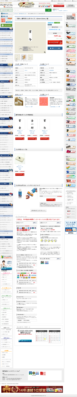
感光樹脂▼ (51, 70)
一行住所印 (60, 10)
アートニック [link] (4, 209)
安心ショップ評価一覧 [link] (6, 361)
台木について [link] (4, 279)
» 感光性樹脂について (54, 106)
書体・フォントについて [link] (6, 297)
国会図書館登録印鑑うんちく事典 (70, 193)
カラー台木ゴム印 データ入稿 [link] (7, 43)
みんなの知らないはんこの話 (70, 203)
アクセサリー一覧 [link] (5, 233)
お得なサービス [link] (5, 334)
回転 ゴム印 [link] (4, 188)
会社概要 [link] (3, 354)
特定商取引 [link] (4, 316)
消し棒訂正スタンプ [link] (5, 98)
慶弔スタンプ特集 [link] (5, 239)
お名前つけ (65, 10)
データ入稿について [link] (5, 289)
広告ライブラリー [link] (5, 363)
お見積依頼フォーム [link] (5, 344)
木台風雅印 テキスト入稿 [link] (6, 129)
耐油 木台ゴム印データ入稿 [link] (6, 159)
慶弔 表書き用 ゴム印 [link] (5, 107)
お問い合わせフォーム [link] (6, 346)
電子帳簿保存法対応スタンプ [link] (7, 253)
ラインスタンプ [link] (4, 142)
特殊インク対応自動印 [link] (6, 162)
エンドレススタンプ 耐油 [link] (6, 166)
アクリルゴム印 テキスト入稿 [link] (7, 47)
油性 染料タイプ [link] (7, 201)
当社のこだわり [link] (5, 352)
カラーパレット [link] (4, 211)
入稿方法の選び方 (6, 25)
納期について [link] (4, 314)
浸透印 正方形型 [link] (4, 58)
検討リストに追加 (55, 48)
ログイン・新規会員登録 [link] (6, 329)
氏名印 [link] (3, 83)
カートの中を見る (58, 5)
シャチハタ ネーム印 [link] (5, 172)
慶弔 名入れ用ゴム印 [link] (5, 88)
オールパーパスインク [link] (6, 222)
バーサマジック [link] (4, 229)
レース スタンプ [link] (4, 137)
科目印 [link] (3, 85)
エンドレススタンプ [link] (5, 190)
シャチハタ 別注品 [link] (5, 175)
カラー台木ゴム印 (6, 39)
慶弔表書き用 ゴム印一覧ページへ (38, 210)
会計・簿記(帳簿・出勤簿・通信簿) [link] (7, 105)
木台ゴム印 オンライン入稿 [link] (6, 37)
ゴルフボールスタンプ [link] (6, 151)
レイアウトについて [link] (5, 302)
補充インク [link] (4, 123)
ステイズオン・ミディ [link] (6, 217)
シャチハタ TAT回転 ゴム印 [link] (6, 164)
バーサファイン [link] (4, 224)
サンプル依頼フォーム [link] (6, 342)
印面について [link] (4, 277)
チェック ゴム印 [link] (4, 135)
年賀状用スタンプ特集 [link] (6, 243)
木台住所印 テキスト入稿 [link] (6, 68)
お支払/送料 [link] (4, 312)
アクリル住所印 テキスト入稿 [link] (7, 71)
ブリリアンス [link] (4, 226)
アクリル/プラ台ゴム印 (6, 45)
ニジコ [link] (3, 213)
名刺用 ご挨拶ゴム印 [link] (5, 114)
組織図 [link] (3, 357)
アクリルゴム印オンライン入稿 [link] (6, 52)
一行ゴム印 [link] (4, 248)
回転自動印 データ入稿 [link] (6, 120)
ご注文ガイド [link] (4, 310)
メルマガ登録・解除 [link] (5, 331)
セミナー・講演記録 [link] (5, 366)
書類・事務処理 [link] (4, 101)
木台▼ (26, 70)
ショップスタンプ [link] (5, 146)
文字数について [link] (5, 299)
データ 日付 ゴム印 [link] (5, 185)
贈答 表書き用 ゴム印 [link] (5, 110)
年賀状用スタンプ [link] (5, 149)
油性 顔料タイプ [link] (6, 196)
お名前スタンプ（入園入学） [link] (7, 92)
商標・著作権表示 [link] (5, 319)
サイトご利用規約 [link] (5, 321)
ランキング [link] (4, 281)
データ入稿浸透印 (6, 54)
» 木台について (28, 106)
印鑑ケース (55, 10)
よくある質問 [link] (4, 339)
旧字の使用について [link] (5, 304)
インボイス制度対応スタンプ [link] (7, 250)
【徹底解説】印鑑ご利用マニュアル (70, 200)
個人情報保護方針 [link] (5, 323)
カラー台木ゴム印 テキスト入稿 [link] (7, 41)
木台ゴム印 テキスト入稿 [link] (6, 32)
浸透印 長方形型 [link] (4, 56)
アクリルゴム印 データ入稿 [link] (6, 50)
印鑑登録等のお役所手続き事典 (70, 197)
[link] (20, 129)
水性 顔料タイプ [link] (4, 198)
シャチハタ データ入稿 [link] (6, 177)
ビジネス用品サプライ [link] (6, 179)
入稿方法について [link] (5, 274)
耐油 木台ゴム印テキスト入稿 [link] (7, 157)
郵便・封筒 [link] (4, 103)
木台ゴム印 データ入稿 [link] (6, 35)
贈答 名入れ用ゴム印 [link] (5, 90)
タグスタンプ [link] (4, 144)
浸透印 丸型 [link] (4, 60)
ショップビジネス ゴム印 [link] (6, 112)
